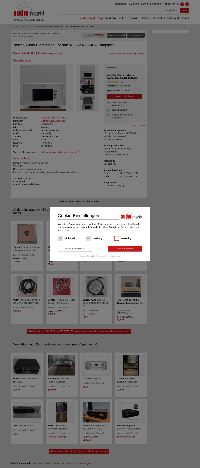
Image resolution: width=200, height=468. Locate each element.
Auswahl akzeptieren (75, 248)
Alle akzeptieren (125, 248)
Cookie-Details (87, 256)
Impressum (115, 256)
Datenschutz (102, 256)
